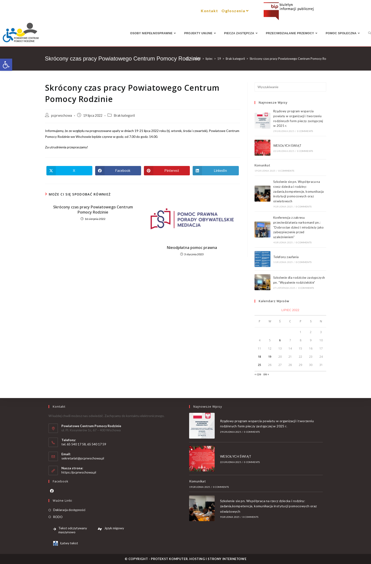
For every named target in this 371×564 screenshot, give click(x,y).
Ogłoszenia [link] (235, 10)
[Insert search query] (290, 87)
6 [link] (280, 340)
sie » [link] (266, 374)
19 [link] (269, 357)
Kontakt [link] (209, 10)
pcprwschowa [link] (61, 115)
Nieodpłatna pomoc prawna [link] (192, 247)
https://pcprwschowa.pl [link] (78, 472)
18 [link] (259, 357)
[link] (6, 65)
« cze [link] (258, 374)
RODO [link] (58, 517)
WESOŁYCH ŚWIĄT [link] (287, 145)
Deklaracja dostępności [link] (69, 510)
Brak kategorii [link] (124, 115)
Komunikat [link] (262, 165)
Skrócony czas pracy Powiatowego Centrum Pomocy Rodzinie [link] (93, 209)
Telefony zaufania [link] (286, 257)
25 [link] (259, 365)
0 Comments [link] (305, 131)
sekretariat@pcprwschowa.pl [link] (82, 458)
